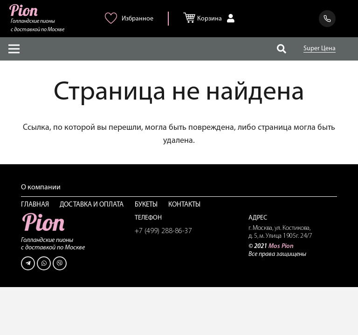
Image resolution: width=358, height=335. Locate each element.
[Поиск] (281, 48)
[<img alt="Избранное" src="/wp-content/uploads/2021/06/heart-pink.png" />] (112, 21)
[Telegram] (28, 263)
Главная (35, 204)
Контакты (184, 204)
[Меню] (14, 48)
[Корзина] (191, 16)
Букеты (146, 204)
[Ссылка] (24, 10)
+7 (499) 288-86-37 (163, 231)
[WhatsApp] (44, 263)
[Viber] (60, 263)
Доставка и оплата (92, 204)
